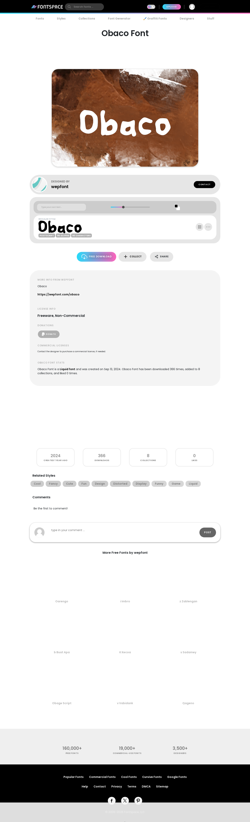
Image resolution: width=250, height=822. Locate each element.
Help (85, 786)
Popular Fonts (73, 777)
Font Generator (119, 18)
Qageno (188, 703)
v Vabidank (125, 703)
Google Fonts (177, 777)
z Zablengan (188, 601)
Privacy (116, 786)
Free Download (96, 256)
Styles (61, 18)
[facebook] (112, 801)
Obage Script (61, 703)
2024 (56, 456)
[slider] (123, 207)
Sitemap (162, 786)
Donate (49, 334)
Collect (132, 256)
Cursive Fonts (152, 777)
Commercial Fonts (102, 777)
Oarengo (61, 601)
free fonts (72, 753)
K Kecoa (125, 652)
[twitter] (125, 801)
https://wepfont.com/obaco (58, 294)
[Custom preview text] (61, 207)
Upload (171, 6)
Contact (204, 184)
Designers (187, 18)
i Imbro (125, 601)
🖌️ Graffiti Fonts (155, 18)
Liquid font (67, 369)
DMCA (146, 786)
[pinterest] (138, 801)
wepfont (60, 186)
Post (207, 532)
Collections (87, 18)
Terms (131, 786)
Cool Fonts (129, 777)
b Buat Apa (62, 652)
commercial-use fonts (127, 753)
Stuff (210, 18)
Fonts (40, 18)
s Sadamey (188, 652)
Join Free (210, 6)
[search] (84, 6)
